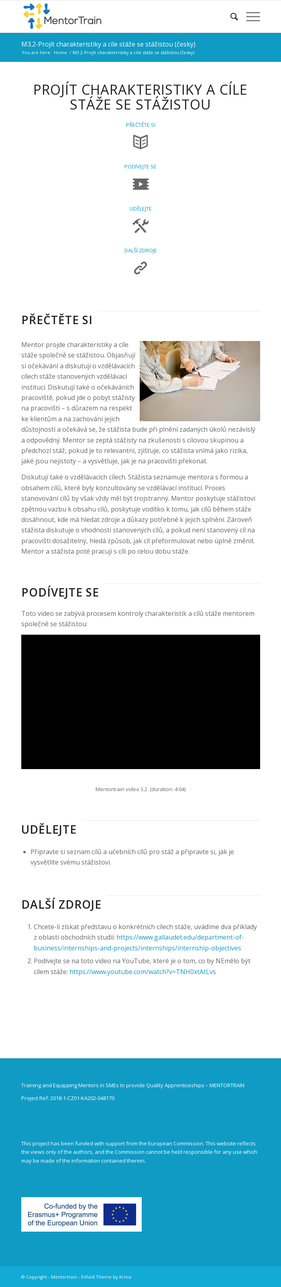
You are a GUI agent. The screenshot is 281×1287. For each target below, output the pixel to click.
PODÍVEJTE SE (140, 166)
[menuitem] (230, 16)
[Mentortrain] (116, 16)
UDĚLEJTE (141, 208)
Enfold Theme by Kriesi (106, 1277)
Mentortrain (64, 1277)
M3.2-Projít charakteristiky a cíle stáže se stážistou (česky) (108, 44)
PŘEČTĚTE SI (140, 124)
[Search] (230, 16)
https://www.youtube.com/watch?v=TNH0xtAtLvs (142, 971)
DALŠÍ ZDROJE (140, 250)
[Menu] (249, 16)
